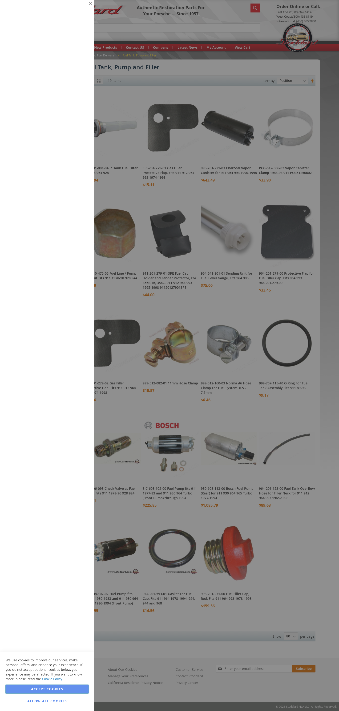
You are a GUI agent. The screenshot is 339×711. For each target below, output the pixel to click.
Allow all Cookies (47, 701)
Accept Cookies (47, 689)
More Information (75, 36)
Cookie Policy (52, 679)
